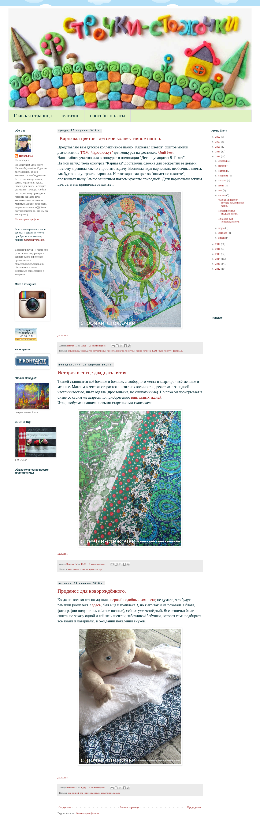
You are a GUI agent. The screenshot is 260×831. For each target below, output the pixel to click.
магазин (70, 115)
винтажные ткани (76, 569)
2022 (218, 136)
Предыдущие (194, 807)
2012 (218, 268)
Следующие (65, 807)
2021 (218, 141)
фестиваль (178, 350)
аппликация (73, 350)
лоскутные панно (133, 350)
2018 (218, 156)
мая (220, 190)
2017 (218, 244)
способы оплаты (107, 115)
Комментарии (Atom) (87, 813)
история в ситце (94, 569)
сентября (223, 175)
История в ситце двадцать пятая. (92, 372)
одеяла (116, 793)
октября (222, 170)
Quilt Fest (166, 152)
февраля (223, 232)
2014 (218, 258)
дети (89, 350)
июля (221, 185)
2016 (218, 248)
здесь (96, 605)
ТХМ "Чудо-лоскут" (96, 152)
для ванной (73, 793)
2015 (218, 254)
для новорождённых (90, 793)
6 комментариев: (97, 564)
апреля (222, 195)
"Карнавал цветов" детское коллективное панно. (109, 138)
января (222, 237)
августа (222, 180)
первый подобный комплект (132, 600)
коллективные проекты (104, 350)
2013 (218, 263)
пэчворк (147, 350)
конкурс (120, 350)
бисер (83, 350)
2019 (218, 151)
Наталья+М (26, 155)
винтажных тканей (146, 397)
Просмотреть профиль (27, 219)
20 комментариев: (98, 345)
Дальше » (62, 335)
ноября (222, 165)
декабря (222, 160)
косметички (106, 793)
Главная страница (33, 115)
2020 (218, 146)
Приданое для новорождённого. (91, 591)
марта (221, 228)
